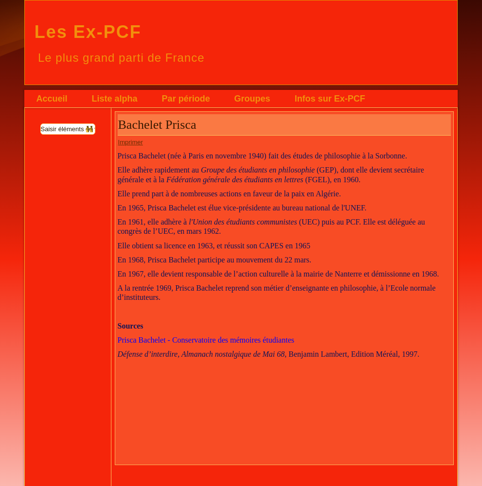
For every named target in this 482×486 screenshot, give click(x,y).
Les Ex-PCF (88, 32)
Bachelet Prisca (157, 125)
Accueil (52, 99)
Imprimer (130, 142)
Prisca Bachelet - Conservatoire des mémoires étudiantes (206, 340)
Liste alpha (115, 99)
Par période (186, 99)
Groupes (252, 99)
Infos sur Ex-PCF (330, 99)
